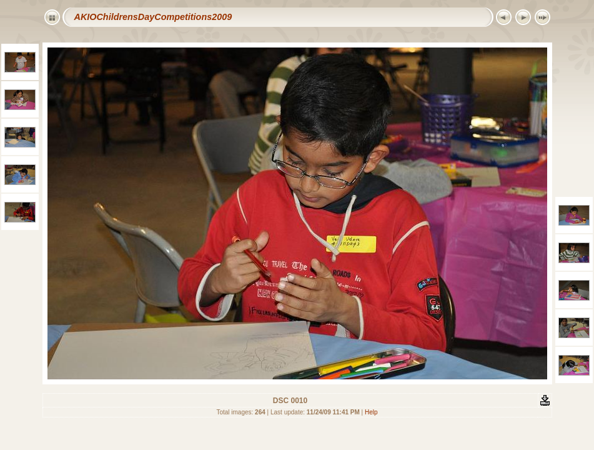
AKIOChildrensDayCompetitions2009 (153, 17)
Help (371, 412)
